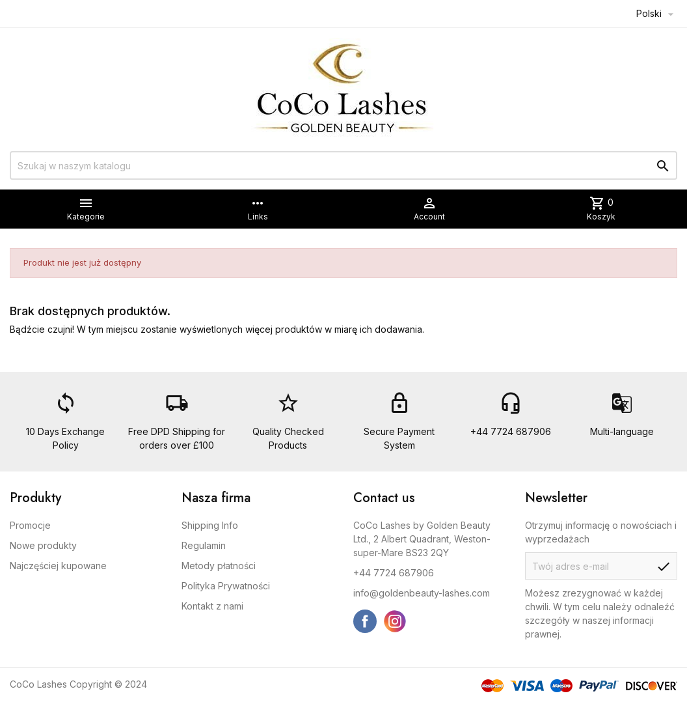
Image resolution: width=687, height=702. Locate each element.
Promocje (30, 525)
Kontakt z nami (212, 605)
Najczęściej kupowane (58, 565)
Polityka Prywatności (226, 585)
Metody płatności (219, 565)
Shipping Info (210, 525)
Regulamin (204, 545)
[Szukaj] (343, 165)
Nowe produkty (43, 545)
